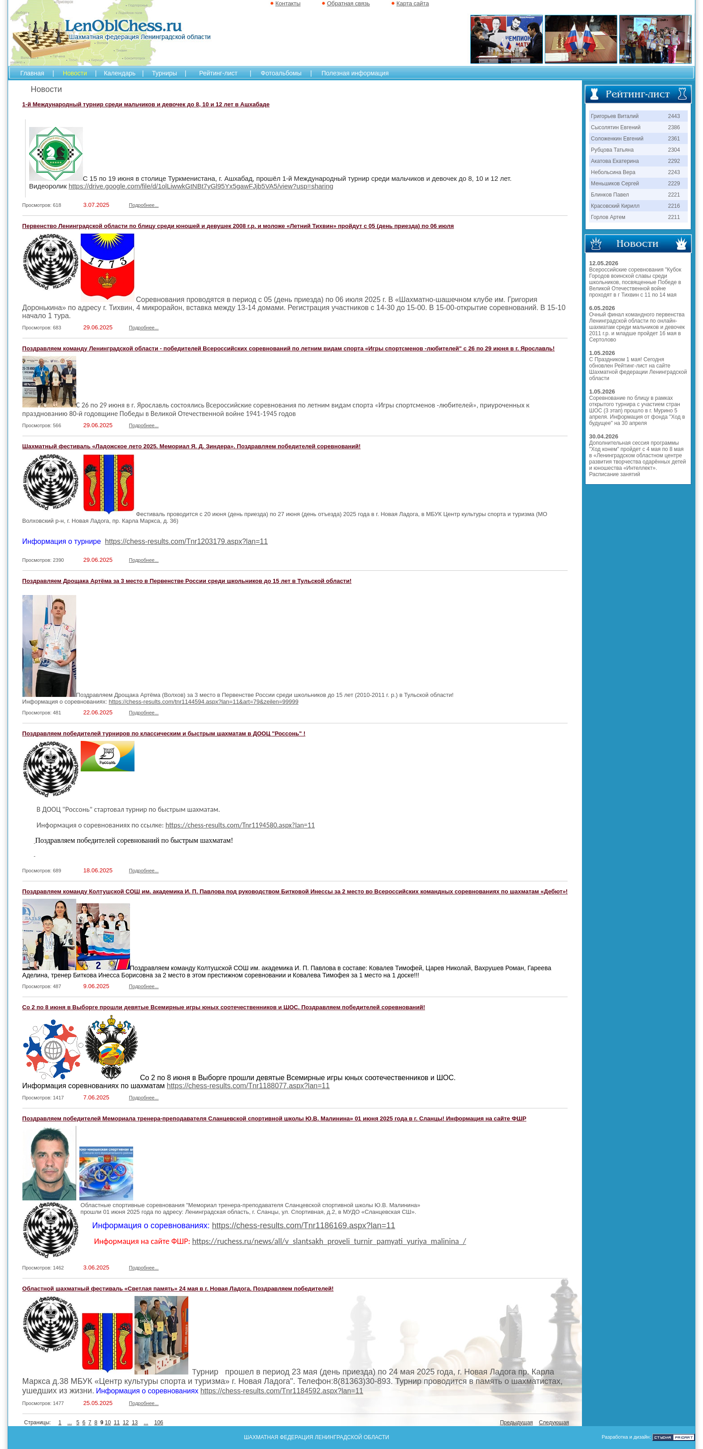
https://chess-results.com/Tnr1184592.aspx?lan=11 (281, 1391)
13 (135, 1422)
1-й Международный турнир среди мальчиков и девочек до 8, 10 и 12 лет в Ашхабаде (146, 104)
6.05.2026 (602, 308)
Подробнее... (144, 205)
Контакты (287, 3)
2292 (674, 161)
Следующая (554, 1422)
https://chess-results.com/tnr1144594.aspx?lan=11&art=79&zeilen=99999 (204, 701)
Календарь (120, 73)
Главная (32, 73)
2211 (674, 217)
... (69, 1422)
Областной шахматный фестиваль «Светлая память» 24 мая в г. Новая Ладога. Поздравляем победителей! (178, 1288)
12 (126, 1422)
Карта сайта (412, 3)
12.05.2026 (603, 263)
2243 (674, 172)
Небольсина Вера (613, 172)
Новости (75, 73)
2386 (674, 127)
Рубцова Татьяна (612, 150)
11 (117, 1422)
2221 (674, 195)
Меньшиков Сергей (615, 183)
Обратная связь (348, 3)
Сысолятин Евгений (616, 127)
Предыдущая (516, 1422)
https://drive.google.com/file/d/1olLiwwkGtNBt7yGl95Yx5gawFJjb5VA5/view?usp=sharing (201, 186)
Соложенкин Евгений (617, 139)
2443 (674, 116)
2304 (674, 150)
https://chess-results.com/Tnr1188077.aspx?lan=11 (248, 1086)
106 (158, 1422)
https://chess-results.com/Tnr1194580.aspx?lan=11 (240, 825)
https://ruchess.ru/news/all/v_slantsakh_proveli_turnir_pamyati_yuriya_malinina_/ (329, 1241)
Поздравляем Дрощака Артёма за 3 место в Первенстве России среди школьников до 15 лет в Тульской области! (187, 581)
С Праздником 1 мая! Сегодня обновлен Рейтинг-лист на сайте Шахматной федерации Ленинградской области (638, 368)
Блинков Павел (610, 195)
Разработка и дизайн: (626, 1437)
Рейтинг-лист (218, 73)
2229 (674, 183)
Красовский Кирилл (615, 206)
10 (108, 1422)
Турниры (164, 73)
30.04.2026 (603, 436)
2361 (674, 139)
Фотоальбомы (281, 73)
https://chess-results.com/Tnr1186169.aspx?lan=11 (303, 1225)
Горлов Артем (608, 217)
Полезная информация (355, 73)
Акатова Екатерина (615, 161)
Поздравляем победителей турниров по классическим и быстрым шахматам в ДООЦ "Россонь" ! (164, 733)
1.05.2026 (602, 353)
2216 (674, 206)
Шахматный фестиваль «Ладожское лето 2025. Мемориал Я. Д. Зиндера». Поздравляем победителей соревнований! (191, 446)
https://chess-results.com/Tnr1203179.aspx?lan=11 (186, 541)
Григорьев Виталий (614, 116)
